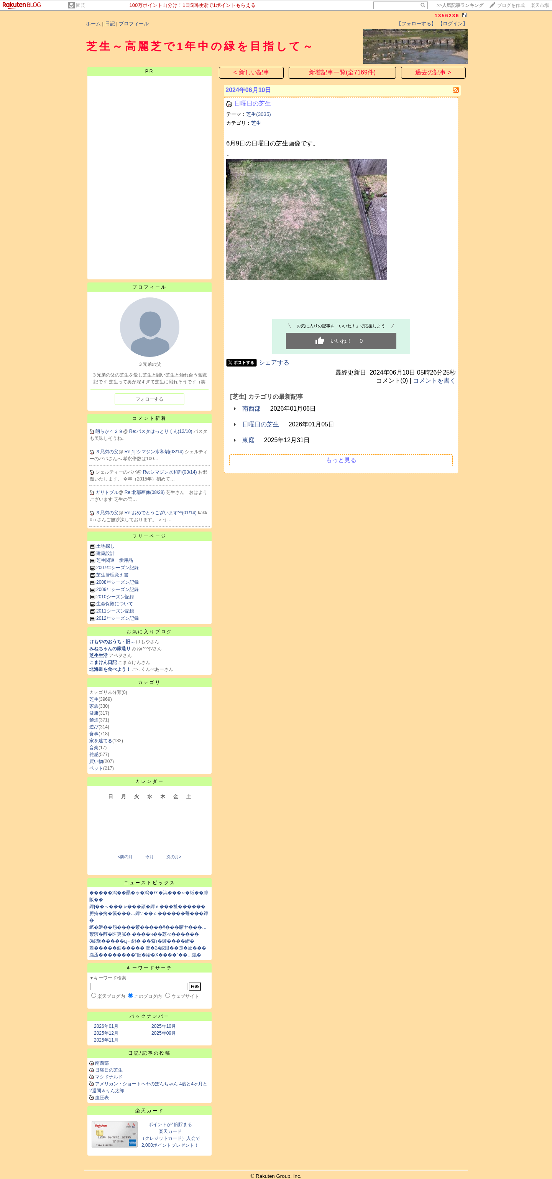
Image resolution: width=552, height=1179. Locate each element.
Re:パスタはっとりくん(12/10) (161, 431)
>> (460, 5)
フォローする (149, 399)
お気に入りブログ (149, 631)
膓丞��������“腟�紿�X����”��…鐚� (145, 955)
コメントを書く (434, 380)
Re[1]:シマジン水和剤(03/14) (155, 451)
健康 (94, 713)
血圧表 (102, 1097)
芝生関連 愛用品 (114, 560)
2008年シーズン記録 (117, 582)
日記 (110, 23)
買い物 (96, 761)
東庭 (248, 440)
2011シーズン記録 (115, 611)
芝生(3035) (258, 114)
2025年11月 (106, 1040)
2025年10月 (163, 1026)
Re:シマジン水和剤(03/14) (170, 472)
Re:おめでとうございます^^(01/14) (161, 512)
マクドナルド (109, 1077)
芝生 (94, 699)
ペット (96, 768)
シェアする (274, 362)
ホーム (93, 23)
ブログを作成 (511, 5)
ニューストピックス (150, 882)
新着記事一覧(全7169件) (342, 72)
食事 (94, 733)
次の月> (173, 856)
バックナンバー (150, 1016)
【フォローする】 (416, 23)
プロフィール (134, 23)
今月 (149, 856)
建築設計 (105, 553)
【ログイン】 (453, 23)
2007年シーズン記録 (117, 567)
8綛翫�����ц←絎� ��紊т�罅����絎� (141, 941)
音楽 (94, 747)
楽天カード (149, 1110)
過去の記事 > (433, 72)
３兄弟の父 (106, 451)
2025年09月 (163, 1033)
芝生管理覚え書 (112, 575)
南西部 (102, 1063)
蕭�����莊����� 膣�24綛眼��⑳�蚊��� (147, 948)
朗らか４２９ (109, 431)
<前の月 (124, 856)
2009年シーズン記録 (117, 589)
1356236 (447, 15)
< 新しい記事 (251, 72)
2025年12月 (106, 1033)
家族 (94, 706)
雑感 (94, 754)
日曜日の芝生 (109, 1070)
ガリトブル (106, 492)
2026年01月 (106, 1026)
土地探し (105, 546)
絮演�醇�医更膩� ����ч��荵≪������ (144, 934)
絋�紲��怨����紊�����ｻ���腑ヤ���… (148, 927)
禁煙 (94, 720)
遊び (94, 727)
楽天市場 (540, 5)
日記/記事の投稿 (149, 1053)
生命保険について (114, 603)
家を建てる (100, 740)
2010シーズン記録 (115, 596)
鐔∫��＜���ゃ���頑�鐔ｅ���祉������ (147, 906)
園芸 (80, 5)
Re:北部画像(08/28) (145, 492)
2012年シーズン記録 (117, 618)
